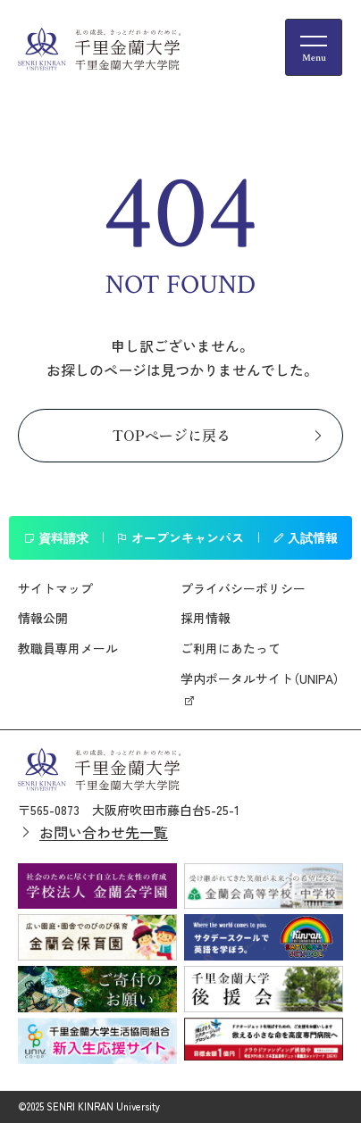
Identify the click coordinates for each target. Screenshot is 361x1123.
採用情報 (205, 618)
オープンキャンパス (180, 537)
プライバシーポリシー (243, 588)
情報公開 (43, 618)
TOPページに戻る (172, 434)
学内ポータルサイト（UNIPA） (260, 678)
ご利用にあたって (230, 648)
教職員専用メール (68, 648)
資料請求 (55, 537)
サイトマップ (55, 588)
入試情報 (305, 537)
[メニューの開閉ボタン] (313, 47)
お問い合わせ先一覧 (103, 832)
